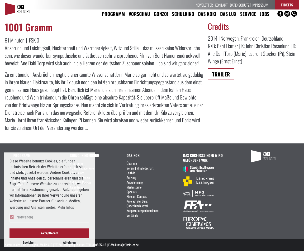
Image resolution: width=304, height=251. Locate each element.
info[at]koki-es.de (128, 244)
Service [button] (248, 14)
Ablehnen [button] (69, 242)
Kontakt (221, 5)
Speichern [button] (29, 242)
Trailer (221, 74)
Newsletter (204, 5)
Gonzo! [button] (161, 14)
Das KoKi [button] (207, 14)
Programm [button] (113, 14)
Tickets (287, 5)
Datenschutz (240, 5)
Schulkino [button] (183, 14)
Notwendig (25, 217)
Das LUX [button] (228, 14)
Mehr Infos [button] (65, 207)
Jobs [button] (264, 14)
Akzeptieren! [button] (49, 233)
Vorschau (139, 14)
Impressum (260, 5)
